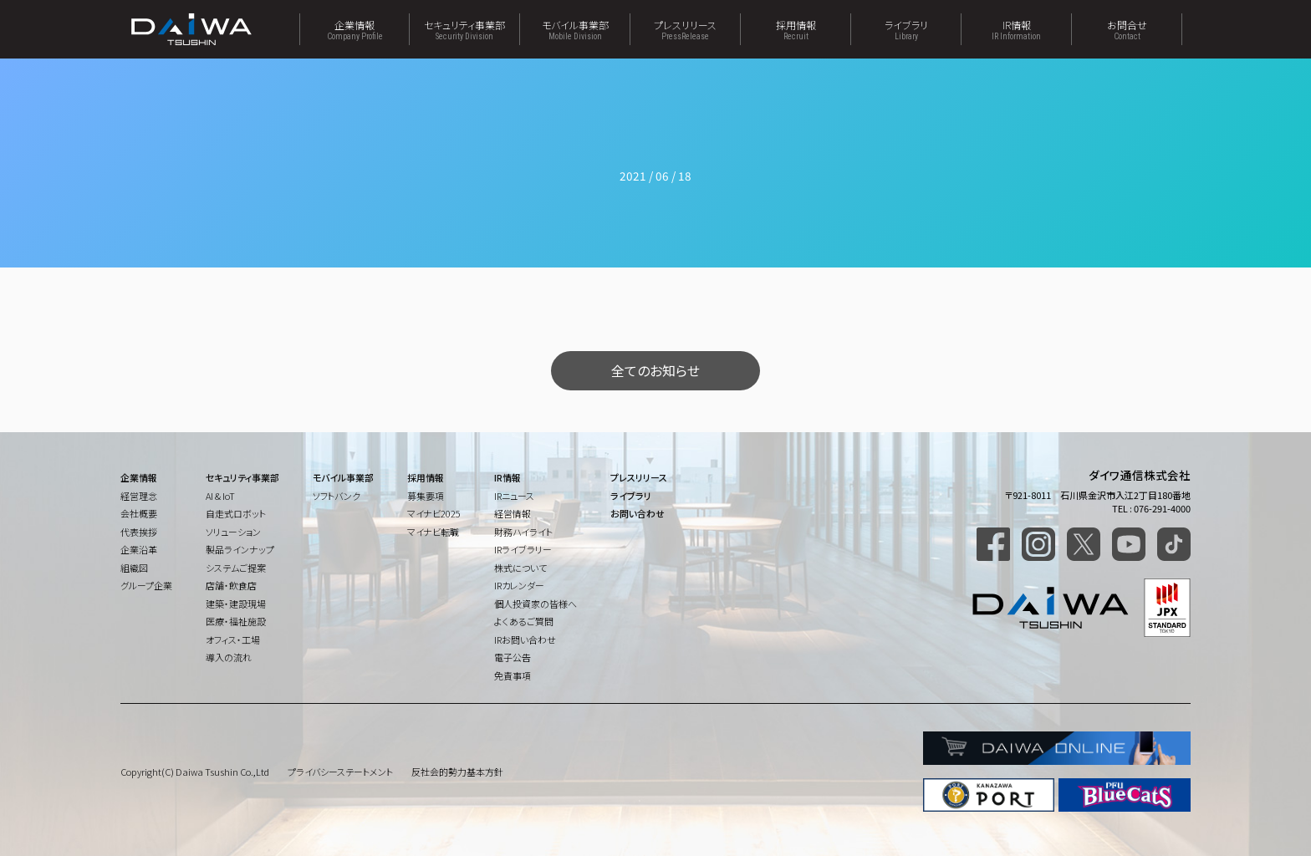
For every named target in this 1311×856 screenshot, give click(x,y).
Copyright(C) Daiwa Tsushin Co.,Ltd (194, 771)
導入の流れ (229, 657)
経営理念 (138, 495)
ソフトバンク (336, 495)
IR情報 (1016, 29)
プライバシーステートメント (340, 771)
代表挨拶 (138, 531)
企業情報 (354, 29)
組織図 (134, 567)
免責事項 (512, 675)
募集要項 (425, 495)
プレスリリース (685, 29)
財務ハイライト (523, 531)
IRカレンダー (519, 585)
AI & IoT (220, 495)
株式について (520, 567)
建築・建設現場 (236, 603)
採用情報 (795, 29)
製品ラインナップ (240, 549)
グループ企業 (146, 585)
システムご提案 (236, 567)
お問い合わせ (637, 513)
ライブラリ (906, 29)
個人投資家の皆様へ (535, 603)
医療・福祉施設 (236, 621)
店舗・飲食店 (231, 585)
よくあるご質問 (523, 621)
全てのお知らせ (655, 370)
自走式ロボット (236, 513)
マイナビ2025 (434, 513)
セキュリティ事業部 (464, 29)
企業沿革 (138, 549)
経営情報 (512, 513)
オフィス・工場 (233, 639)
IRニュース (514, 495)
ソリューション (233, 531)
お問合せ (1126, 29)
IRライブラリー (523, 549)
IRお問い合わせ (525, 639)
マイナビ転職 (433, 531)
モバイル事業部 (575, 29)
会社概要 (138, 513)
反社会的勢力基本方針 (457, 771)
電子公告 (512, 657)
